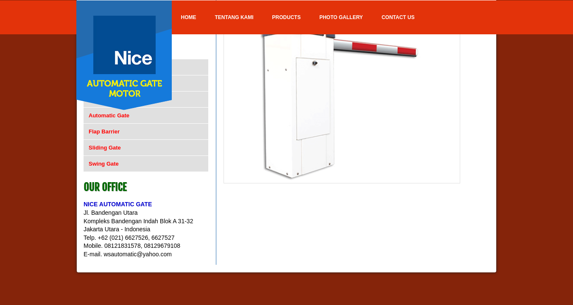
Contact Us (398, 17)
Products (286, 17)
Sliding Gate (105, 147)
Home (188, 17)
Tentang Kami (234, 17)
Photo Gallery (341, 17)
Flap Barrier (104, 131)
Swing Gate (104, 164)
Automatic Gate (109, 115)
